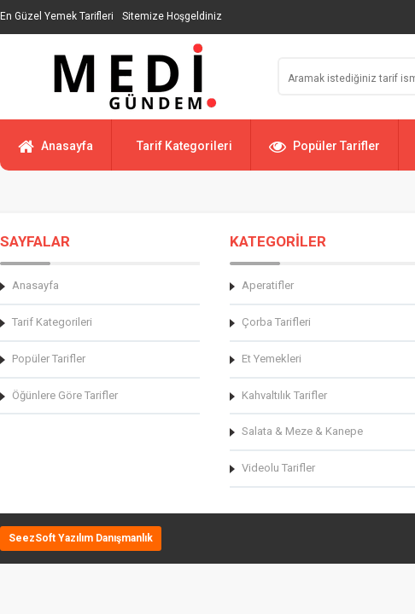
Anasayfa (55, 153)
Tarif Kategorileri (184, 146)
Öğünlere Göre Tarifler (65, 395)
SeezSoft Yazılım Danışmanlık (81, 538)
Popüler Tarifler (324, 153)
